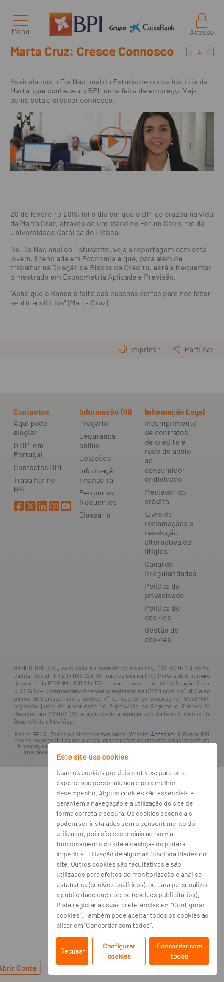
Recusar (72, 951)
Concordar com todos (179, 951)
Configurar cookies (119, 951)
